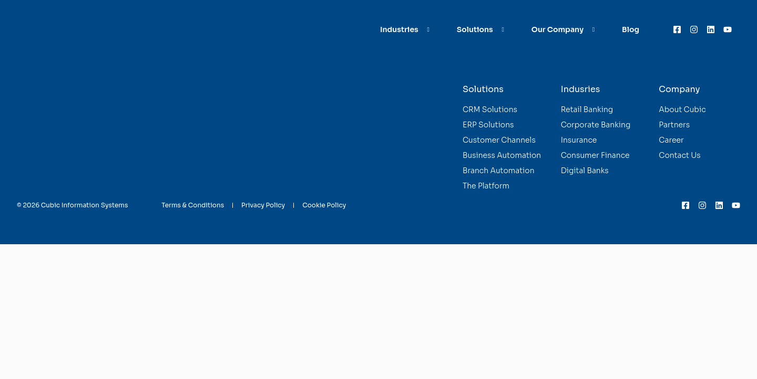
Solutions (483, 89)
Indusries (580, 89)
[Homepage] (55, 29)
